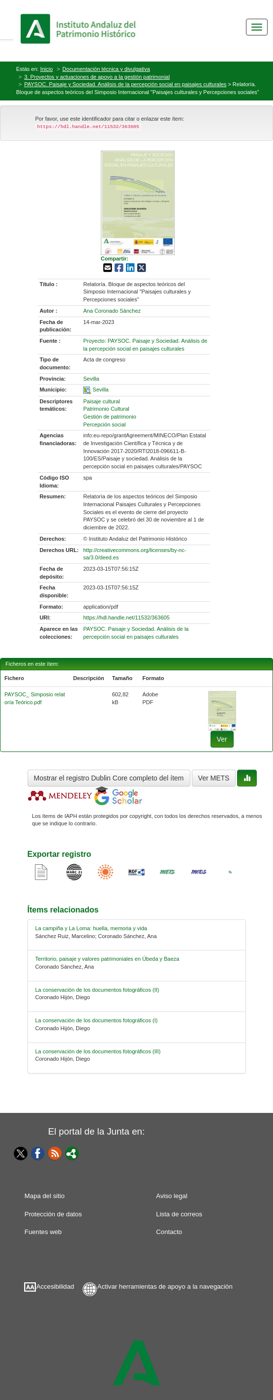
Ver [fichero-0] (222, 739)
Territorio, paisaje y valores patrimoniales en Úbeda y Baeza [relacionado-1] (107, 959)
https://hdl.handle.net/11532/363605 (126, 617)
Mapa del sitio (44, 1196)
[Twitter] (18, 1153)
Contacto (169, 1232)
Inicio (46, 69)
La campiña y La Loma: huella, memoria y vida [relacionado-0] (91, 928)
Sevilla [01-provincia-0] (91, 379)
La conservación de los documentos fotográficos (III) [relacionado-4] (98, 1051)
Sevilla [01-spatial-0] (100, 389)
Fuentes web (43, 1232)
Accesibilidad (55, 1286)
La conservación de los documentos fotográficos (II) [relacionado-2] (97, 990)
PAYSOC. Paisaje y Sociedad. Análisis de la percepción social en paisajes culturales (125, 84)
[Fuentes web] (55, 1153)
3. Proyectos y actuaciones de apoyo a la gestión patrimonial (97, 77)
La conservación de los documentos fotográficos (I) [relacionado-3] (96, 1020)
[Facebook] (37, 1153)
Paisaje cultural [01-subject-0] (101, 401)
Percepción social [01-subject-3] (104, 424)
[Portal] (72, 1153)
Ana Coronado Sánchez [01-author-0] (112, 311)
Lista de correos (179, 1214)
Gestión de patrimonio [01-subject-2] (109, 417)
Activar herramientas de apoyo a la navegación (165, 1286)
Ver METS (214, 778)
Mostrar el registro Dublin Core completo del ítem (109, 778)
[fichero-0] (222, 710)
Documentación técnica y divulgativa (106, 69)
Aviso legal (171, 1196)
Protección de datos (53, 1214)
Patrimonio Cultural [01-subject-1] (106, 409)
